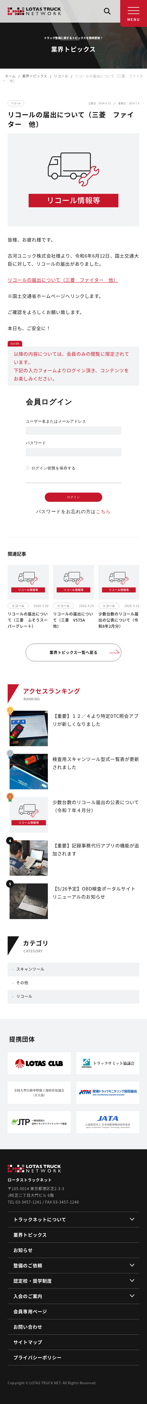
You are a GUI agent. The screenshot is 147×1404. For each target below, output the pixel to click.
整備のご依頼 (27, 1265)
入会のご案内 (27, 1296)
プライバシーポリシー (37, 1357)
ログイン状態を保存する (53, 468)
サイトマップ (27, 1342)
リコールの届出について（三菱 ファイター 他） (63, 279)
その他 (22, 982)
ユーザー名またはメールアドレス (56, 421)
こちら (103, 511)
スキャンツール (30, 969)
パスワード (36, 443)
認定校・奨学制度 (32, 1280)
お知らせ (23, 1250)
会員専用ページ (30, 1311)
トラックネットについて (39, 1219)
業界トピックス (30, 1234)
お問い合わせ (27, 1326)
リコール (24, 996)
